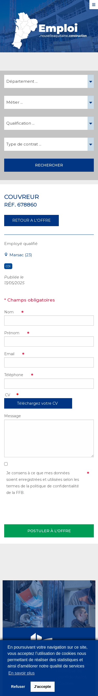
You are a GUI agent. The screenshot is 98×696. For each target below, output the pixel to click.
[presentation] (44, 509)
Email (9, 354)
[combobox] (49, 81)
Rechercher (49, 165)
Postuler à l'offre (49, 530)
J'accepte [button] (42, 686)
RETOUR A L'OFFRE (31, 220)
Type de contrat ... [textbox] (23, 144)
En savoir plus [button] (21, 673)
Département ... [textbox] (22, 81)
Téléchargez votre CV (37, 403)
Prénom (11, 333)
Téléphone (13, 374)
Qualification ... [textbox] (20, 123)
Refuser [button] (18, 686)
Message (12, 416)
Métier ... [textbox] (14, 102)
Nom (9, 312)
